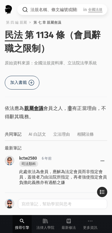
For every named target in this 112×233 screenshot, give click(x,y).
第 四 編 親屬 (16, 22)
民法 (14, 35)
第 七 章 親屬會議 (47, 22)
